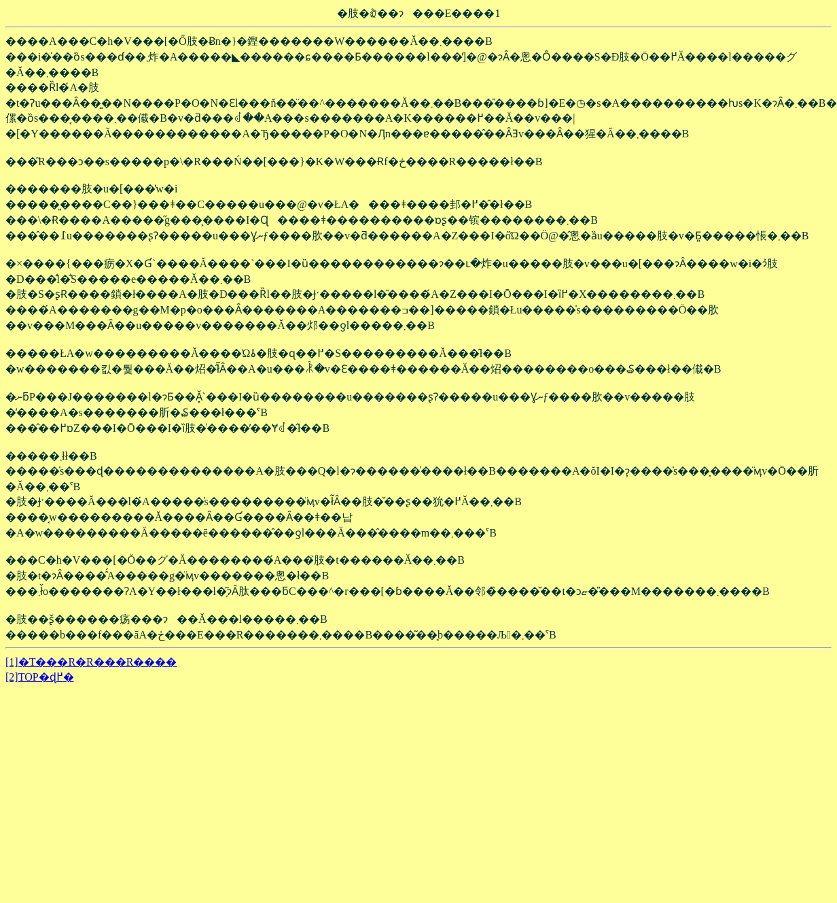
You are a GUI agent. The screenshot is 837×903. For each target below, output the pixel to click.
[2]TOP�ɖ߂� (39, 677)
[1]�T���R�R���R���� (91, 662)
